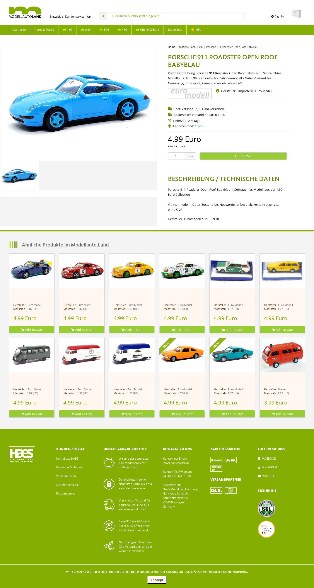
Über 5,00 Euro (147, 29)
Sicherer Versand (67, 484)
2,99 (85, 29)
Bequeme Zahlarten (69, 467)
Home (171, 47)
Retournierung (65, 493)
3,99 (104, 29)
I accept (157, 580)
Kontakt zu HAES (67, 458)
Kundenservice (74, 16)
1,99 (67, 29)
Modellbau (175, 29)
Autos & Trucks (44, 29)
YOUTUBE (268, 476)
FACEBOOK (268, 458)
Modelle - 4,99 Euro (191, 47)
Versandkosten (66, 476)
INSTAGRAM (269, 467)
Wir (89, 16)
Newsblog (56, 16)
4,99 (122, 29)
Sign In (277, 16)
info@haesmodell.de (176, 463)
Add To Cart (243, 156)
